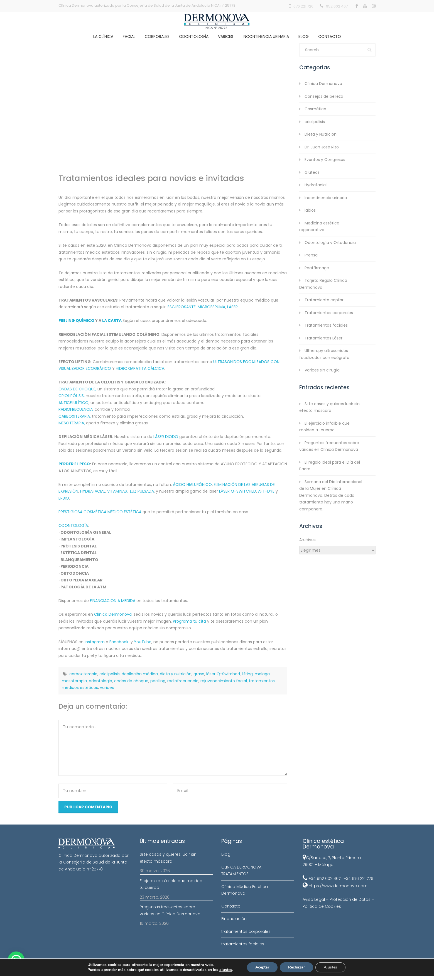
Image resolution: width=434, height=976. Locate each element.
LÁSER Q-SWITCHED (237, 491)
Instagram (95, 642)
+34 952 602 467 (324, 878)
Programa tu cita (189, 621)
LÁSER (232, 307)
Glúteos (312, 172)
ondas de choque (131, 681)
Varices (225, 36)
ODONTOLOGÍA (73, 525)
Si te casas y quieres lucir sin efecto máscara (329, 407)
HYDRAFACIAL (92, 491)
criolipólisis (315, 121)
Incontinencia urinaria (326, 197)
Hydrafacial (316, 185)
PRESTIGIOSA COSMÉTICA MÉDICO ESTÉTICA (99, 512)
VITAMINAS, (117, 491)
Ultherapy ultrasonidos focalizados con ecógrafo (324, 354)
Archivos (307, 539)
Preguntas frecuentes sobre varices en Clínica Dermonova (329, 446)
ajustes (225, 969)
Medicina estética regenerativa (319, 226)
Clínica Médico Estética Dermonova (244, 890)
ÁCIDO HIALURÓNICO (192, 484)
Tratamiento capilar (324, 300)
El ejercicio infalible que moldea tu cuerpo (324, 426)
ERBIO (63, 498)
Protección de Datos (350, 899)
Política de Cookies (322, 906)
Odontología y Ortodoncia (330, 242)
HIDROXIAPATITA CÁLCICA (140, 368)
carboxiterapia (83, 674)
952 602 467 (337, 6)
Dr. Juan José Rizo (322, 147)
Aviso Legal (314, 899)
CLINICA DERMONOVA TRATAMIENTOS (241, 870)
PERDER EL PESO (74, 464)
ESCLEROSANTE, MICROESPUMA (196, 307)
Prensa (311, 255)
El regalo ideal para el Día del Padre (329, 465)
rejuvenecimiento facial (223, 681)
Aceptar (262, 967)
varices (107, 687)
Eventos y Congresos (325, 159)
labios (310, 210)
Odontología (194, 36)
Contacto (329, 36)
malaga (262, 674)
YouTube (142, 642)
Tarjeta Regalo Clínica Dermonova (323, 284)
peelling (157, 681)
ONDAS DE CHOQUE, (77, 389)
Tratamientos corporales (329, 312)
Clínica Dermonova (113, 614)
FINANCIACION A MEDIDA (112, 600)
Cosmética (315, 109)
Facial (129, 36)
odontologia (100, 681)
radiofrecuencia (182, 681)
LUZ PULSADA (142, 491)
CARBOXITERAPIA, (74, 416)
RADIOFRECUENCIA (75, 409)
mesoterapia (74, 681)
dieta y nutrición (176, 674)
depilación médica (140, 674)
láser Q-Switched (223, 674)
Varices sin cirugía (322, 370)
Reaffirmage (317, 268)
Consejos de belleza (324, 96)
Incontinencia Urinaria (266, 36)
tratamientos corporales (246, 931)
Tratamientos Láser (323, 338)
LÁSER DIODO (165, 436)
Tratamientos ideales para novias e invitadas (151, 178)
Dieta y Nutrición (321, 134)
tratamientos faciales (242, 944)
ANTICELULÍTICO (73, 402)
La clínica (103, 36)
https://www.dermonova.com (338, 886)
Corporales (157, 36)
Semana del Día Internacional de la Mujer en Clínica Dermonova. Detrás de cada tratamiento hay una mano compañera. (330, 495)
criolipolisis (109, 674)
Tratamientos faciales (326, 325)
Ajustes (330, 967)
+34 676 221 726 (358, 878)
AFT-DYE (266, 491)
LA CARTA (112, 320)
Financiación (234, 918)
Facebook (118, 642)
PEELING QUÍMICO (76, 320)
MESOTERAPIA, (71, 423)
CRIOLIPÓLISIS (71, 395)
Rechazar (296, 967)
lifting (247, 674)
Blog (303, 36)
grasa (198, 674)
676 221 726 (303, 6)
